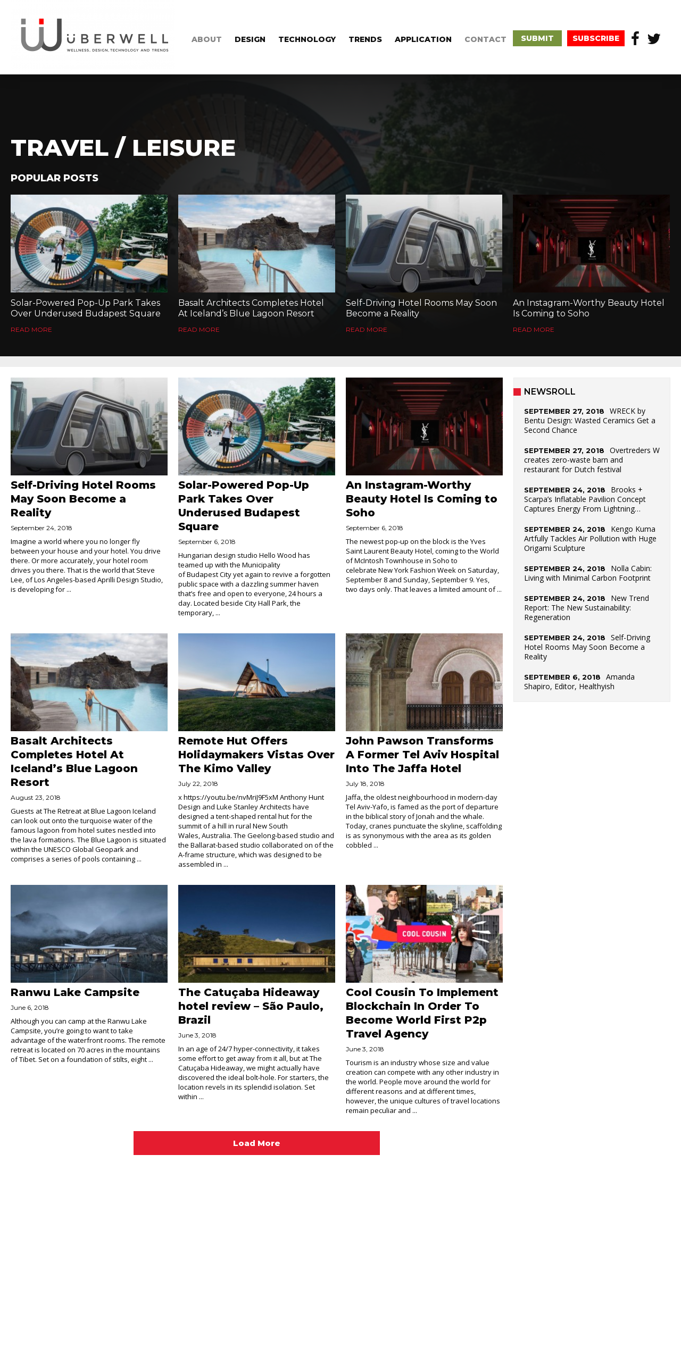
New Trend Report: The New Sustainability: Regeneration (586, 607)
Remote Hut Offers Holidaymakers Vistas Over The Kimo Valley (256, 754)
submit (537, 38)
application (423, 39)
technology (307, 39)
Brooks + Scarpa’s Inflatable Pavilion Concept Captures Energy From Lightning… (585, 499)
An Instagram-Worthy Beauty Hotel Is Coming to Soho (589, 308)
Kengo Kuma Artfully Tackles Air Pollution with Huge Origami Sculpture (590, 538)
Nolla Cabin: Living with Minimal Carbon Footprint (588, 573)
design (250, 39)
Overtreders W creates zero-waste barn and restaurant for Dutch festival (592, 459)
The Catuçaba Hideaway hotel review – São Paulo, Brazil (250, 1006)
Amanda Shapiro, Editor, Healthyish (579, 681)
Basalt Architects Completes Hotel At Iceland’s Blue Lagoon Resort (251, 308)
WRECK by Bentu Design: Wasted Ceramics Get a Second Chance (589, 420)
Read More (31, 329)
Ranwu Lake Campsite (75, 992)
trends (365, 39)
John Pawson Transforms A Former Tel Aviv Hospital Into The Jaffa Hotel (422, 754)
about (207, 39)
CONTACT (485, 39)
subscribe (595, 38)
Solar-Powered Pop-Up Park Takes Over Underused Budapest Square (86, 308)
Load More (256, 1143)
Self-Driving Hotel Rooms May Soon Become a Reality (421, 308)
